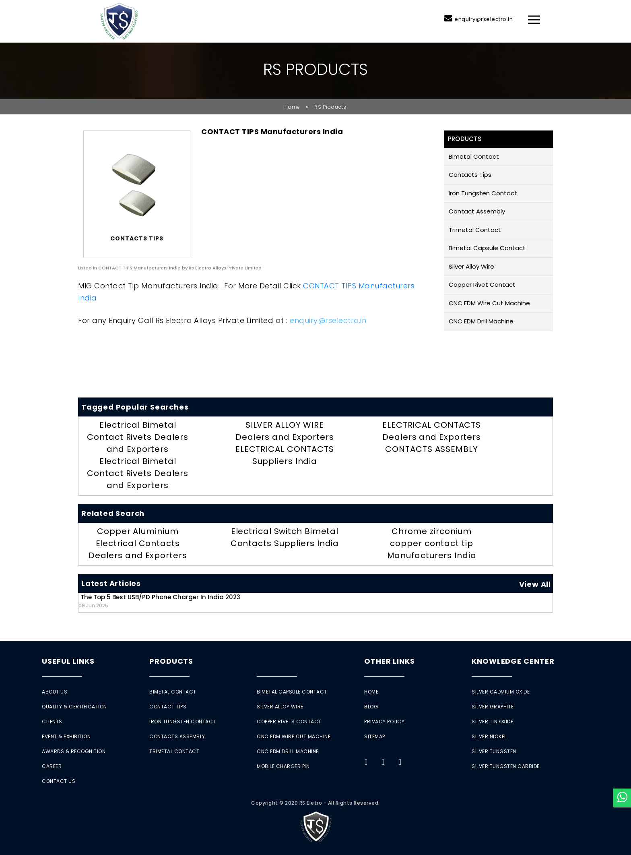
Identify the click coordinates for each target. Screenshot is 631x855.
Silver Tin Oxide (492, 721)
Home (292, 107)
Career (52, 766)
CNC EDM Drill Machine (481, 321)
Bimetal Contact (474, 156)
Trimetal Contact (475, 230)
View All (535, 584)
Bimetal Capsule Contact (487, 248)
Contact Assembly (477, 211)
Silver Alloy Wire (471, 266)
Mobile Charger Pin (283, 766)
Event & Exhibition (66, 736)
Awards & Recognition (73, 751)
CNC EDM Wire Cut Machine (489, 303)
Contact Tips (167, 706)
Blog (371, 706)
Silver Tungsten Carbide (506, 766)
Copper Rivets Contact (289, 721)
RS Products (330, 107)
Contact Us (58, 781)
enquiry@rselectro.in (483, 19)
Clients (52, 721)
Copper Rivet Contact (482, 284)
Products (171, 661)
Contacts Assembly (177, 736)
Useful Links (68, 661)
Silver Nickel (489, 736)
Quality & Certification (74, 706)
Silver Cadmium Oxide (501, 691)
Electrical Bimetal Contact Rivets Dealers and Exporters (137, 437)
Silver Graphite (493, 706)
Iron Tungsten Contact (483, 193)
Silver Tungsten (494, 751)
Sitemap (374, 736)
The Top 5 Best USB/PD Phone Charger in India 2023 (159, 601)
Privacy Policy (384, 721)
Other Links (389, 661)
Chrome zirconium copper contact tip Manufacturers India (431, 543)
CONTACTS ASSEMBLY (431, 449)
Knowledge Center (513, 661)
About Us (54, 691)
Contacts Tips (470, 174)
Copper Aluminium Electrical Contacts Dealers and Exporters (138, 543)
